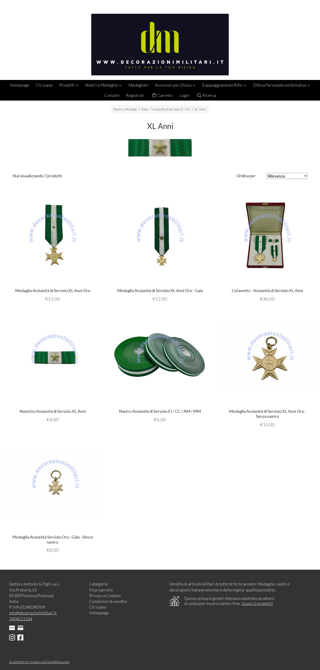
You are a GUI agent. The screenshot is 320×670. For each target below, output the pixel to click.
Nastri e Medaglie (103, 85)
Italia (144, 109)
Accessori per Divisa (175, 85)
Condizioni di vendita (108, 601)
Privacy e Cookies (105, 595)
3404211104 (20, 618)
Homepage (19, 85)
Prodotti (69, 85)
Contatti (112, 95)
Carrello (161, 95)
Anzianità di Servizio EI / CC (172, 109)
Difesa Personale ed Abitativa (282, 85)
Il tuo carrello (101, 589)
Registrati (135, 95)
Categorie (98, 583)
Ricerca (206, 95)
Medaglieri (139, 85)
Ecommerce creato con (39, 661)
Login (184, 95)
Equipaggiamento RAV (224, 85)
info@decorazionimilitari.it (33, 612)
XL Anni (200, 109)
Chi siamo (44, 85)
